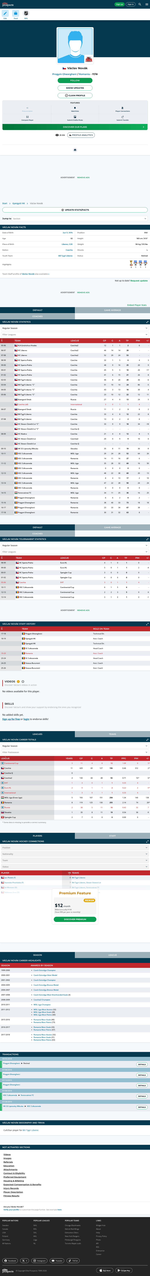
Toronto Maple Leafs (73, 1243)
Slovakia (74, 448)
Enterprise (100, 1250)
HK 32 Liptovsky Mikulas (28, 448)
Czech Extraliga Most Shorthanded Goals (51, 995)
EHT (62, 582)
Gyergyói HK (18, 203)
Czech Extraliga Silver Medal (45, 975)
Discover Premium (75, 919)
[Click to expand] (147, 624)
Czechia (69, 250)
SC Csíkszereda (31, 648)
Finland (5, 1236)
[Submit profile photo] (75, 118)
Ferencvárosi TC (24, 493)
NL (34, 1243)
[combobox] (13, 218)
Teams (112, 734)
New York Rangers (72, 1236)
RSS (97, 1247)
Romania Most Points (42, 1022)
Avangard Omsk (24, 399)
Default (37, 310)
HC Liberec (22, 350)
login (26, 719)
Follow (75, 80)
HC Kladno (22, 434)
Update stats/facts (75, 209)
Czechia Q (75, 429)
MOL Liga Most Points (43, 1015)
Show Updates (75, 88)
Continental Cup (67, 587)
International (76, 404)
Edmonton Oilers (71, 1232)
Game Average (112, 310)
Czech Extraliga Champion (45, 970)
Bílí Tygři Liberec (24, 380)
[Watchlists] (75, 109)
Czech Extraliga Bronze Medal (46, 985)
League (112, 955)
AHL (35, 1236)
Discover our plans (104, 127)
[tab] (37, 310)
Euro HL (63, 563)
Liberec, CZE (67, 244)
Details (142, 1064)
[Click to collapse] (147, 322)
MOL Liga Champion (42, 1004)
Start (4, 203)
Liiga (35, 1240)
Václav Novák (28, 274)
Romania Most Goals (42, 1019)
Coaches (37, 316)
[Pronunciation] (27, 109)
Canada (5, 1229)
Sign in (131, 4)
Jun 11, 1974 (68, 233)
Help (98, 1232)
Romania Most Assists (43, 1034)
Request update (139, 280)
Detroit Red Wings (72, 1229)
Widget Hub (100, 1225)
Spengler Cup (65, 572)
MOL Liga (74, 453)
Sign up (119, 4)
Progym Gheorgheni (64, 74)
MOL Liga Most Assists (43, 1009)
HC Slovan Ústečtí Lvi (27, 424)
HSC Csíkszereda (25, 453)
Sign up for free (11, 719)
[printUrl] (75, 150)
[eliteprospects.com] (7, 4)
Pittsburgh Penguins (73, 1240)
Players (37, 836)
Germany (6, 1240)
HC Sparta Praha (25, 360)
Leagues (37, 734)
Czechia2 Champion (42, 999)
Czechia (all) (23, 404)
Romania (84, 74)
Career (98, 1254)
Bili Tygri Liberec (65, 256)
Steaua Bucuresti (32, 663)
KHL (35, 1229)
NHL (35, 1225)
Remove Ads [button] (83, 177)
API (97, 1243)
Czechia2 (74, 345)
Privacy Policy (101, 1236)
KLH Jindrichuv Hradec (27, 345)
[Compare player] (27, 118)
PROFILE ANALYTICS (81, 135)
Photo (98, 1240)
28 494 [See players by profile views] (60, 135)
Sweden (5, 1225)
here (59, 1210)
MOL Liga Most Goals (42, 1012)
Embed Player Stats (137, 305)
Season (37, 955)
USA (4, 1232)
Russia (73, 399)
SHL (35, 1232)
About (98, 1229)
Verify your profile (11, 1210)
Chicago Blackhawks (73, 1225)
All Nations (6, 1243)
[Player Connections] (122, 109)
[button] (75, 80)
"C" (33, 385)
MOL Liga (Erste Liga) (13, 797)
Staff (112, 836)
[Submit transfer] (122, 118)
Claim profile (75, 95)
